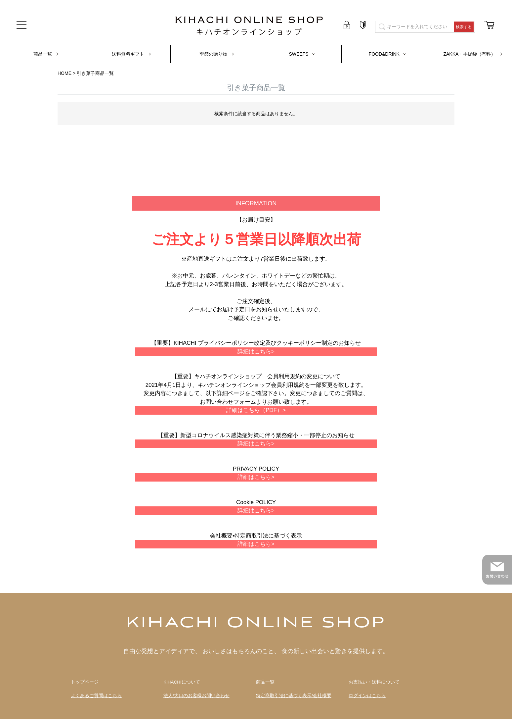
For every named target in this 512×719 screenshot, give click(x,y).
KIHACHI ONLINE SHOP (256, 623)
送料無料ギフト (128, 54)
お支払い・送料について (374, 682)
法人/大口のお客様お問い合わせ (196, 695)
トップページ (85, 682)
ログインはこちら (367, 695)
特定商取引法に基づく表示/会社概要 (293, 695)
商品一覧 (42, 54)
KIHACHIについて (181, 682)
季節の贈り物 (213, 54)
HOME (64, 73)
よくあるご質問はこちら (96, 695)
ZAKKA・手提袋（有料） (469, 54)
